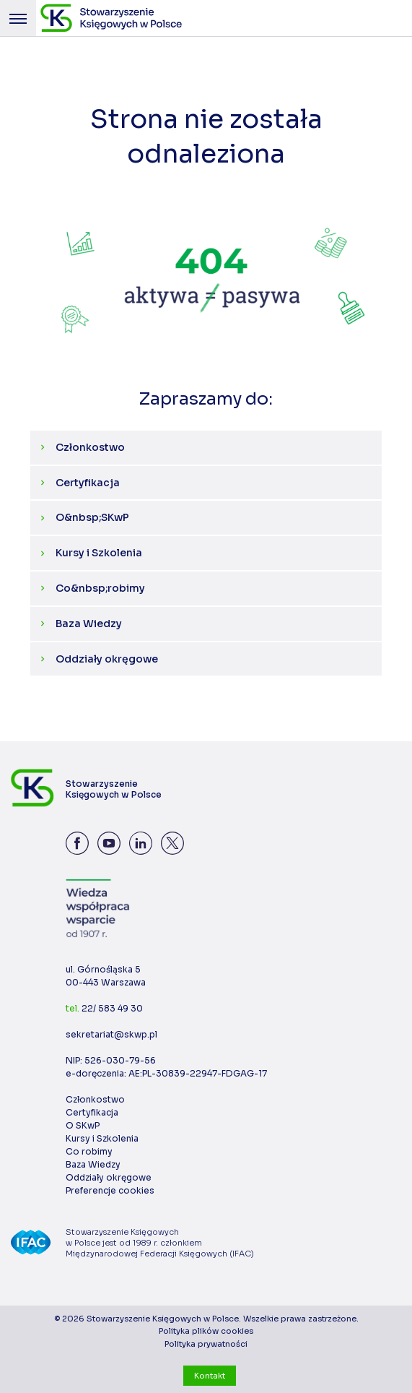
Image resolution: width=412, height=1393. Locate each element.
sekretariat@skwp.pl (111, 1034)
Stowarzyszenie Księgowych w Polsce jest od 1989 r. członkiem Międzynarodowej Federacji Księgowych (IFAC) (160, 1243)
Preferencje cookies (110, 1190)
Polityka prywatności (206, 1344)
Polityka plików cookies (206, 1331)
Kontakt (209, 1376)
